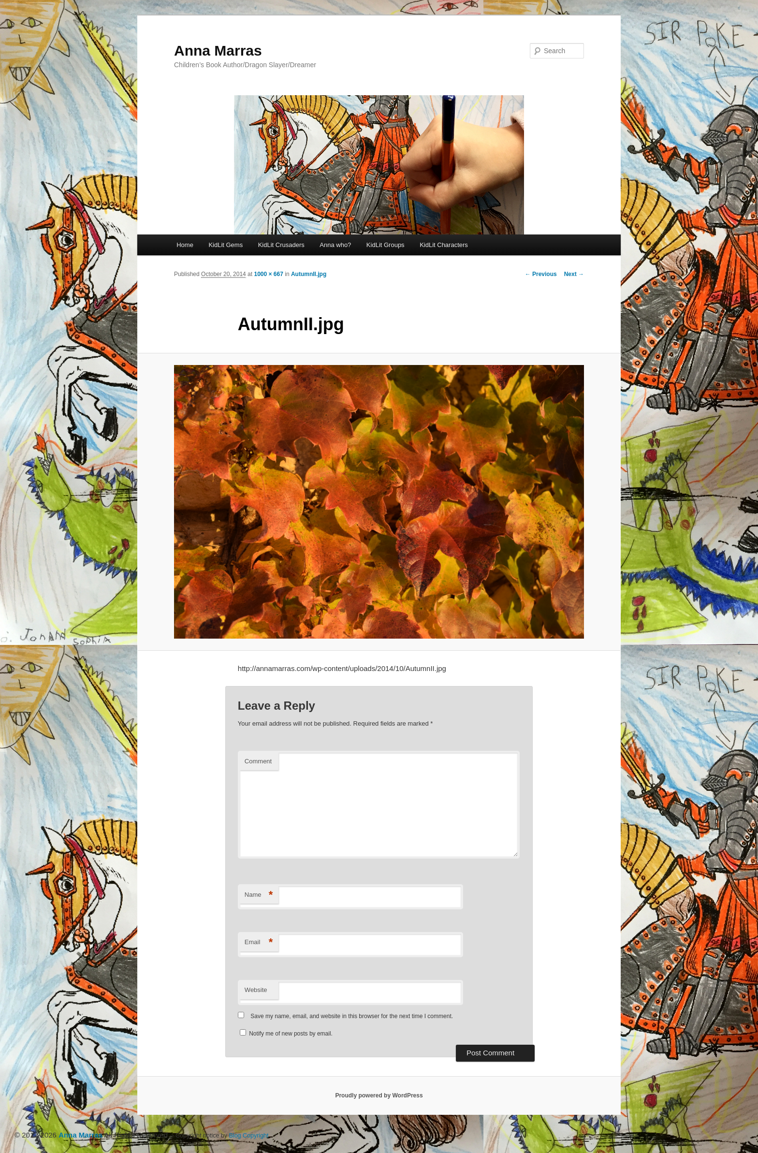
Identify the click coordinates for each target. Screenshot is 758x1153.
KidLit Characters (444, 244)
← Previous (541, 274)
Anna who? (335, 244)
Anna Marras (218, 50)
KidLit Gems (225, 244)
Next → (574, 274)
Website (256, 989)
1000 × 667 (268, 274)
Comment (258, 761)
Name (259, 895)
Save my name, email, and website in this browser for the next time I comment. (351, 1016)
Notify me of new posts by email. (291, 1033)
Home (184, 244)
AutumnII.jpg (308, 274)
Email (259, 942)
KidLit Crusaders (281, 244)
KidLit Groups (385, 244)
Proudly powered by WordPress (379, 1095)
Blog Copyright (249, 1135)
